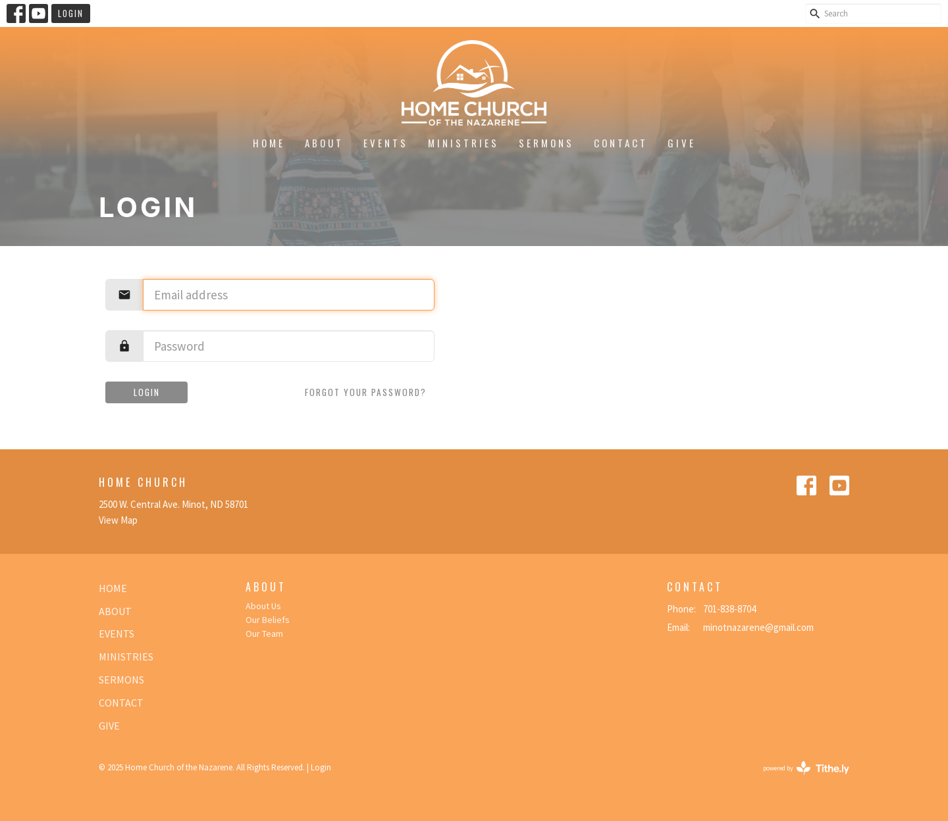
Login (71, 13)
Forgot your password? (366, 392)
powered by (806, 768)
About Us (263, 606)
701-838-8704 (729, 609)
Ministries (463, 143)
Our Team (264, 633)
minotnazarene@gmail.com (758, 627)
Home (269, 143)
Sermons (546, 143)
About (324, 143)
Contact (621, 143)
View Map (118, 520)
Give (682, 143)
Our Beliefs (268, 620)
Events (385, 143)
